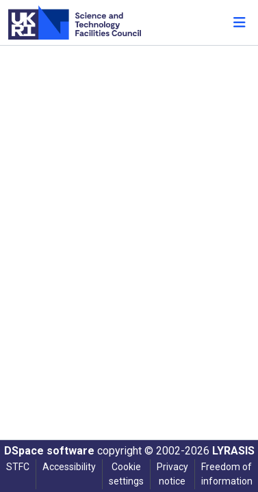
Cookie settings (126, 474)
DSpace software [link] (49, 450)
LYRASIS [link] (233, 450)
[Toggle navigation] (239, 22)
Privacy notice (172, 474)
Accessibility (69, 466)
